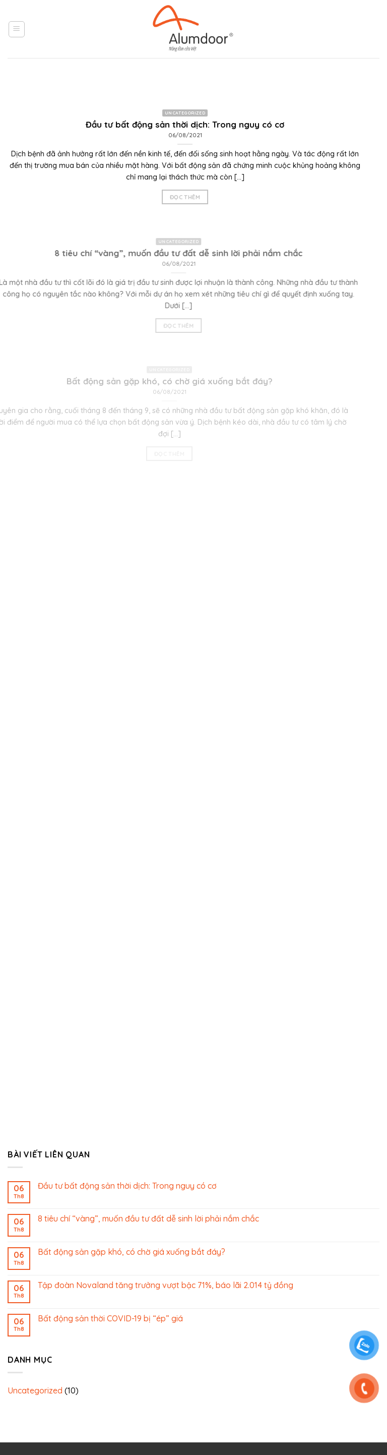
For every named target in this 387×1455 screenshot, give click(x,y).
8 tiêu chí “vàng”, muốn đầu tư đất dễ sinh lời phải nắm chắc (148, 1219)
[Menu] (17, 29)
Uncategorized (35, 1390)
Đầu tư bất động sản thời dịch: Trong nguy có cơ (127, 1186)
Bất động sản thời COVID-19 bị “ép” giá (110, 1318)
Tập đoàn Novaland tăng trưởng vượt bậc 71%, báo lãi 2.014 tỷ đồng (165, 1285)
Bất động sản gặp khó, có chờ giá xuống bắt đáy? (131, 1252)
